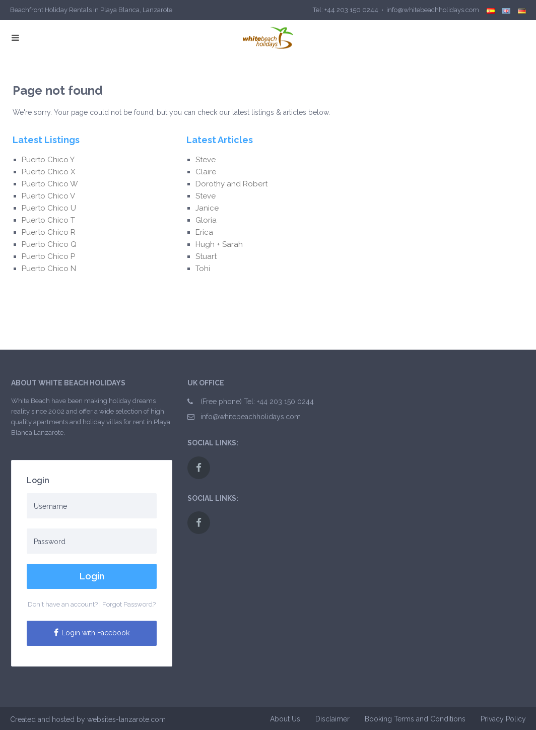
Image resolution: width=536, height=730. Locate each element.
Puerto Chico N (49, 268)
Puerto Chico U (49, 208)
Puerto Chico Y (48, 159)
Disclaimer (332, 719)
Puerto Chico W (50, 183)
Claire (205, 171)
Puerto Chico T (48, 220)
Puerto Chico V (48, 196)
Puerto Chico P (48, 256)
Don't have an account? (63, 604)
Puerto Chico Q (49, 244)
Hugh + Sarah (219, 244)
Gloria (207, 220)
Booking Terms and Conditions (415, 719)
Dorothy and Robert (231, 183)
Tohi (202, 268)
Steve (206, 159)
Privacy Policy (503, 719)
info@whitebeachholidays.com (250, 417)
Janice (207, 208)
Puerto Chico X (48, 171)
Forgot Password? (129, 604)
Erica (206, 232)
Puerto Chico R (49, 232)
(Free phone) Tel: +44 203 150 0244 (257, 401)
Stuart (206, 256)
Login (92, 576)
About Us (285, 719)
